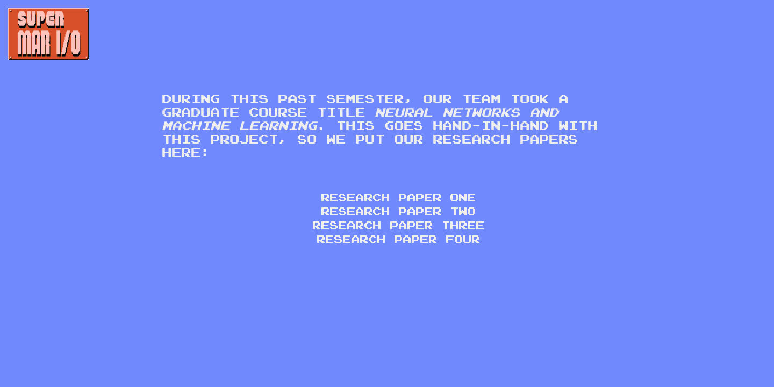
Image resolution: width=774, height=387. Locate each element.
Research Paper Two (397, 210)
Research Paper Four (397, 238)
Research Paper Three (398, 224)
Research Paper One (397, 196)
